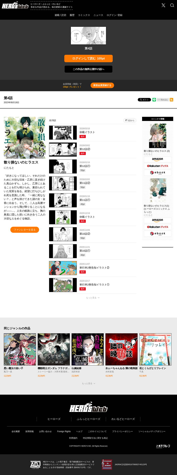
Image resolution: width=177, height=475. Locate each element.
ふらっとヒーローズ (88, 418)
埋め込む (164, 100)
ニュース (98, 15)
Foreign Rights (64, 431)
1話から (131, 120)
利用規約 (73, 438)
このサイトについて (97, 431)
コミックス (84, 15)
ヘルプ (79, 431)
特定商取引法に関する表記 (95, 438)
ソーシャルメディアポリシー (151, 431)
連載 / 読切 (60, 15)
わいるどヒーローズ (123, 418)
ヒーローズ (54, 418)
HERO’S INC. (86, 446)
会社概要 (16, 431)
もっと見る (91, 298)
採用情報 (29, 431)
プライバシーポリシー (122, 431)
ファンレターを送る (25, 229)
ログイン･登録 (114, 15)
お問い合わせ (45, 431)
